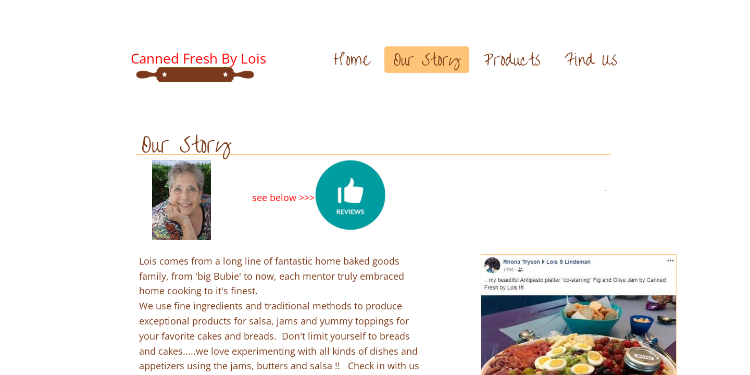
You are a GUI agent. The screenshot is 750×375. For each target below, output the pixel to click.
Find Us (591, 59)
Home (351, 59)
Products (512, 59)
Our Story (427, 59)
